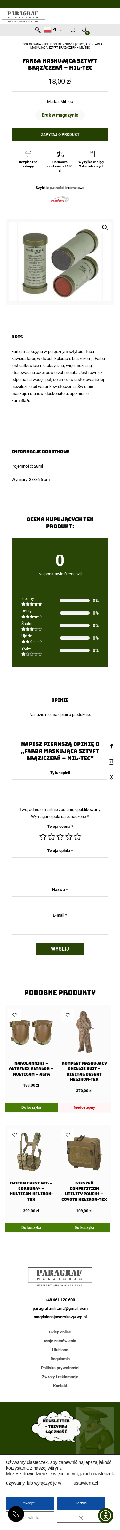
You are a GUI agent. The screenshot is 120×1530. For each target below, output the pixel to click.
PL (50, 30)
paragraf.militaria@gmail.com (60, 1308)
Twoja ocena (60, 826)
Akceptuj (30, 1503)
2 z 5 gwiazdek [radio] (51, 837)
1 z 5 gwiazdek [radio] (43, 837)
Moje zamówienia (60, 1341)
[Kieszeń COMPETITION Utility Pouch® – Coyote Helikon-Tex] (84, 1171)
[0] (82, 29)
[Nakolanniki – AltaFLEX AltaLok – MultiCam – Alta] (31, 1048)
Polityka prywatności (60, 1367)
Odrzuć (81, 1503)
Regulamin (60, 1358)
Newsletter (67, 31)
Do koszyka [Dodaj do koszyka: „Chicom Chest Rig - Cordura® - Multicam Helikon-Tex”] (31, 1227)
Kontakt (60, 1385)
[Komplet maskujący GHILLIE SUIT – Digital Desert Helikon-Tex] (84, 1051)
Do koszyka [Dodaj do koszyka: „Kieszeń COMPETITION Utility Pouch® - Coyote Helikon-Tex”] (84, 1227)
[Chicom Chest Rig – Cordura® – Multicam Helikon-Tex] (31, 1171)
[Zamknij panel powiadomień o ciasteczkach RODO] (81, 1518)
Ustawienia (30, 1518)
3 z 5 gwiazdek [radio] (60, 837)
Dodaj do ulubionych (14, 1015)
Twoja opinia (60, 850)
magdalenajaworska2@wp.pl (60, 1317)
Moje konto (73, 30)
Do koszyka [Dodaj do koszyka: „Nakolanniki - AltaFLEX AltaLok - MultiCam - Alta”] (31, 1107)
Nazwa (60, 889)
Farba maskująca (27, 351)
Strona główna (29, 44)
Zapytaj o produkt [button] (60, 134)
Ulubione (60, 1349)
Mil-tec (66, 101)
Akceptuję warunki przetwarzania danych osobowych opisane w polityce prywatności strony (60, 1419)
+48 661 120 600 (16, 1514)
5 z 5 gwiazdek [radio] (77, 837)
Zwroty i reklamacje (60, 1376)
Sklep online (53, 44)
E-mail (60, 915)
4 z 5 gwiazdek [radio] (69, 837)
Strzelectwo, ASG (78, 44)
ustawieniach (87, 1483)
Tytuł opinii (60, 772)
